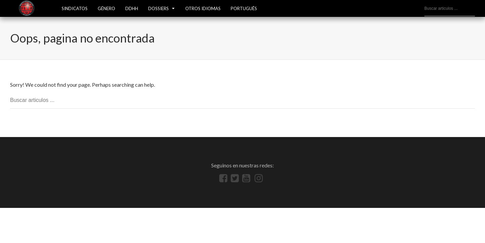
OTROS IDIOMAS (203, 8)
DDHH (131, 8)
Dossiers (158, 8)
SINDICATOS (75, 8)
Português (244, 8)
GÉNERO (106, 8)
